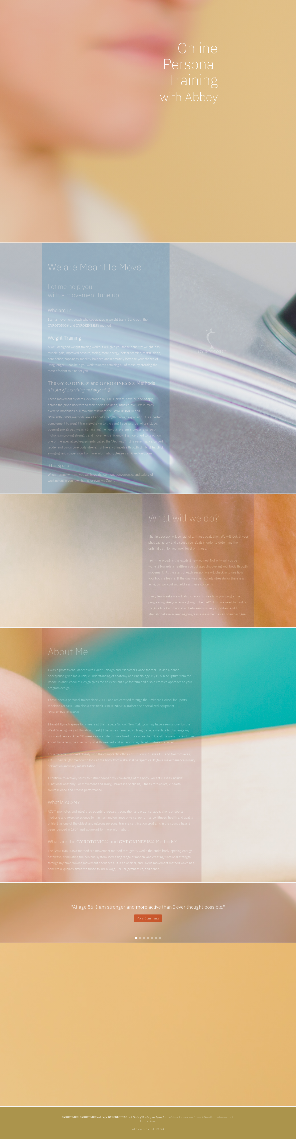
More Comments (148, 918)
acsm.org (84, 829)
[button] (8, 913)
